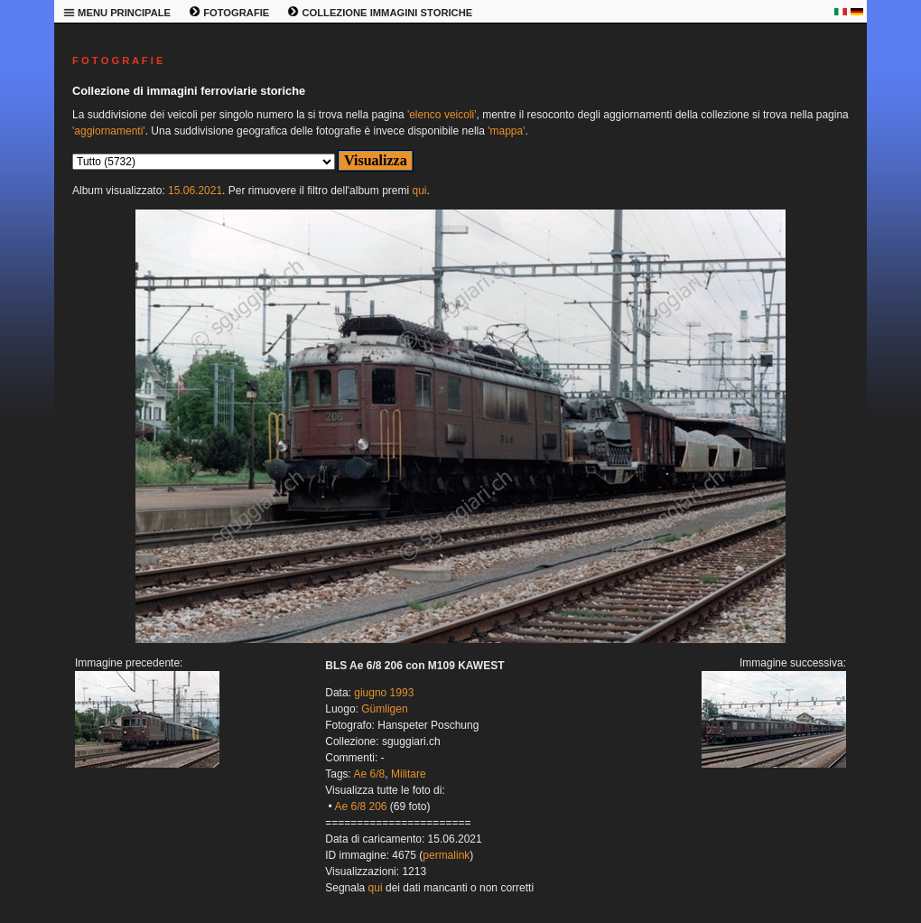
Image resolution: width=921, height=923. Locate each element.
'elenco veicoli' (442, 114)
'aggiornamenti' (108, 131)
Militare (408, 774)
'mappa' (506, 131)
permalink (446, 855)
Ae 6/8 (370, 774)
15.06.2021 (195, 190)
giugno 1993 (384, 692)
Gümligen (384, 709)
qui (419, 190)
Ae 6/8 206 (360, 806)
